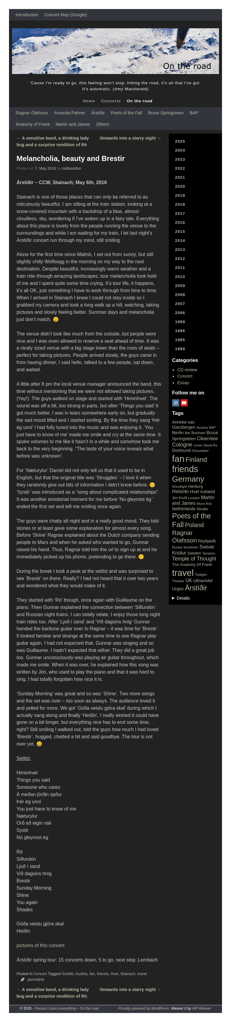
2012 (180, 258)
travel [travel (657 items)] (183, 573)
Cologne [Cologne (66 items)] (182, 445)
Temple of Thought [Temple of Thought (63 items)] (194, 559)
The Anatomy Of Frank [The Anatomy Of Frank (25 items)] (192, 564)
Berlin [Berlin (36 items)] (178, 432)
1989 (180, 349)
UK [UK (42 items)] (188, 580)
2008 (180, 294)
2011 (180, 267)
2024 (180, 150)
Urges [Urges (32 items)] (178, 588)
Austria (81, 973)
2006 (180, 312)
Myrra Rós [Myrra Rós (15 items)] (204, 503)
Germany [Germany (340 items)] (188, 478)
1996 (180, 331)
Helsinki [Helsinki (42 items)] (180, 491)
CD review (187, 369)
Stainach (127, 973)
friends (102, 973)
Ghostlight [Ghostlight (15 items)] (179, 486)
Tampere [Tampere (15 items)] (208, 553)
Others (102, 124)
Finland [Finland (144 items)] (196, 459)
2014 (180, 240)
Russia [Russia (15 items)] (177, 547)
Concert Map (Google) (65, 14)
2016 (180, 222)
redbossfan (71, 168)
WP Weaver (201, 1008)
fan (92, 973)
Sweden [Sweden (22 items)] (194, 553)
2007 (180, 303)
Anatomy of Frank (33, 124)
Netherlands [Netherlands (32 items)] (184, 508)
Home (89, 101)
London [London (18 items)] (194, 498)
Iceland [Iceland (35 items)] (207, 491)
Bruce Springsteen (166, 112)
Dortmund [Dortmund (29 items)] (181, 450)
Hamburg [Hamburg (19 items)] (195, 486)
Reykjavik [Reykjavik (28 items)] (207, 541)
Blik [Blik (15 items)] (187, 433)
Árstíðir (98, 112)
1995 (180, 340)
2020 (180, 186)
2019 (180, 195)
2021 (180, 177)
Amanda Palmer (69, 112)
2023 (180, 159)
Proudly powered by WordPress (143, 1008)
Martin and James (73, 124)
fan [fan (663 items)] (178, 459)
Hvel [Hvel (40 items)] (194, 491)
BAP (194, 112)
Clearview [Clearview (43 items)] (207, 438)
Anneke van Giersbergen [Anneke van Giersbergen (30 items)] (184, 425)
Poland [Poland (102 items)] (194, 525)
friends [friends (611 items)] (185, 469)
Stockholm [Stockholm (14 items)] (190, 547)
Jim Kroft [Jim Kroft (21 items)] (179, 498)
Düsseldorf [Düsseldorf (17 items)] (200, 450)
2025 (180, 141)
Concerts (111, 101)
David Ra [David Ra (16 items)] (210, 445)
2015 (180, 231)
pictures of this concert (41, 945)
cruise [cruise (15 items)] (197, 445)
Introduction (27, 14)
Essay (183, 382)
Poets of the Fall (126, 112)
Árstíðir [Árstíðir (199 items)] (196, 588)
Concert (40, 973)
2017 (180, 213)
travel (142, 973)
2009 (180, 285)
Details (183, 598)
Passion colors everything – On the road (67, 1008)
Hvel (114, 973)
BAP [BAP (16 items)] (212, 427)
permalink (36, 979)
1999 (180, 322)
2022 (180, 168)
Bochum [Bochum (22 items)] (198, 433)
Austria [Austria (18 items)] (202, 427)
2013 (180, 249)
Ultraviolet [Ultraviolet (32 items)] (203, 580)
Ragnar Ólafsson (32, 112)
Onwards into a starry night (130, 138)
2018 (180, 204)
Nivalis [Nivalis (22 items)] (202, 509)
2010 (180, 276)
